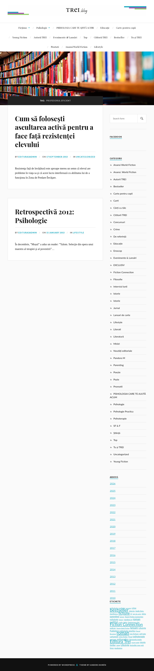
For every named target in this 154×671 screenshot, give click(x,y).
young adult (135, 642)
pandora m (128, 619)
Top (85, 37)
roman (123, 632)
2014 (112, 569)
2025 (112, 490)
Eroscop (117, 250)
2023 (112, 505)
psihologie (114, 619)
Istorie (116, 293)
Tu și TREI (136, 37)
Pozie (116, 379)
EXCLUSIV (118, 265)
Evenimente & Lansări (65, 37)
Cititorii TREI (100, 37)
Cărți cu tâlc (119, 207)
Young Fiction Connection (134, 617)
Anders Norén (98, 665)
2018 (112, 540)
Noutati (55, 46)
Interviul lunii (120, 286)
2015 (112, 562)
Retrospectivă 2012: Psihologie (44, 216)
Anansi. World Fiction (124, 172)
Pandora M (119, 358)
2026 (112, 483)
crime (134, 608)
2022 (112, 512)
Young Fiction (19, 37)
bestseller (119, 610)
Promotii (117, 386)
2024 (112, 497)
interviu (132, 611)
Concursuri (119, 222)
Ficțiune (22, 27)
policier (113, 628)
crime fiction (123, 637)
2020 (112, 526)
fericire (122, 617)
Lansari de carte (121, 315)
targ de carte (137, 614)
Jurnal (116, 308)
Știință (116, 432)
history (121, 620)
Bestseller (119, 37)
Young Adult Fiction (123, 628)
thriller (113, 645)
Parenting (118, 365)
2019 (112, 533)
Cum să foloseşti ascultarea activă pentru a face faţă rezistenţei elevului (54, 131)
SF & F (116, 425)
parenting (114, 616)
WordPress (68, 665)
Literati (117, 329)
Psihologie (41, 27)
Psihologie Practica (123, 411)
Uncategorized (85, 157)
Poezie (116, 372)
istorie (142, 642)
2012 (112, 583)
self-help (142, 634)
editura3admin (27, 157)
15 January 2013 (55, 232)
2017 (112, 548)
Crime (116, 229)
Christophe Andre (135, 640)
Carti (116, 200)
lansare (134, 627)
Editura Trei (120, 641)
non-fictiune (134, 634)
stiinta (144, 614)
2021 (112, 519)
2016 (112, 555)
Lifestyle (98, 46)
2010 (112, 598)
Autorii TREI (40, 37)
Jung (118, 645)
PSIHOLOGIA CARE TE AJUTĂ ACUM (75, 27)
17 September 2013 (57, 157)
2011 (112, 590)
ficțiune (124, 613)
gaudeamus (118, 648)
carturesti (114, 636)
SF (131, 614)
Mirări (116, 343)
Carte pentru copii (126, 27)
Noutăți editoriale (122, 350)
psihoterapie (139, 636)
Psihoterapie (120, 418)
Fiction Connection (123, 272)
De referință (119, 236)
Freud (130, 637)
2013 (112, 576)
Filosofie (117, 279)
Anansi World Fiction (76, 46)
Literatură (118, 336)
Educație (105, 27)
